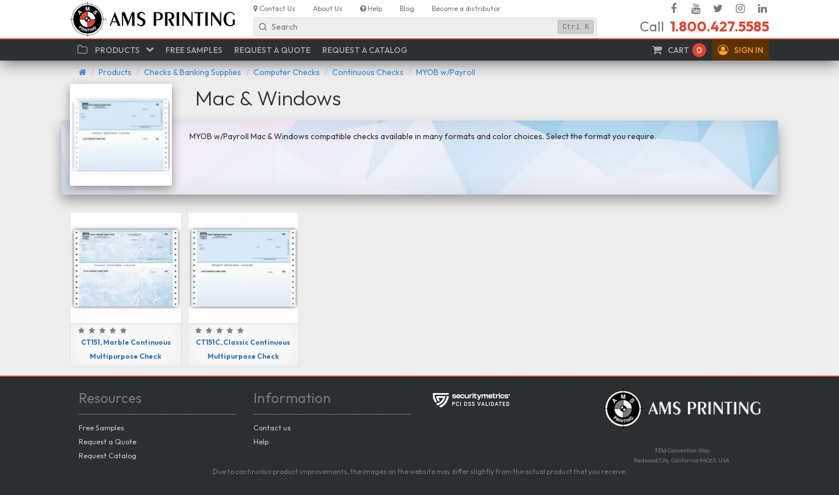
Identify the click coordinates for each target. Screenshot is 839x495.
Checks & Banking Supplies (192, 72)
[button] (740, 50)
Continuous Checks (368, 72)
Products (115, 72)
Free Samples (101, 427)
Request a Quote (107, 441)
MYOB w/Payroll (445, 72)
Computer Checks (286, 72)
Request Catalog (107, 455)
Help (261, 441)
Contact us (272, 427)
